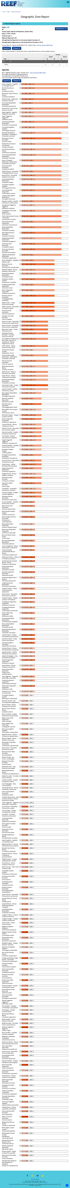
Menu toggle (67, 3)
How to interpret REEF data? (45, 45)
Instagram (32, 1176)
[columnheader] (51, 57)
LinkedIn (43, 1176)
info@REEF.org (45, 1182)
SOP (8, 27)
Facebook (27, 1176)
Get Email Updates (35, 1179)
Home (4, 11)
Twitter (37, 1176)
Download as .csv (61, 29)
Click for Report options (12, 24)
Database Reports (16, 11)
